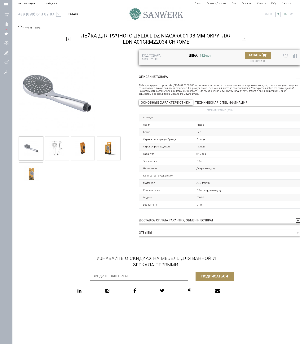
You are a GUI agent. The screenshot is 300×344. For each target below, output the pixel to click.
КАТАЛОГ (74, 14)
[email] (225, 290)
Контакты (286, 3)
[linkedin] (87, 290)
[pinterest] (197, 290)
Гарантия (246, 3)
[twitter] (169, 290)
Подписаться (214, 276)
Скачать (261, 3)
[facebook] (142, 290)
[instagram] (115, 290)
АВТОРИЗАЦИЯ (26, 3)
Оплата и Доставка (216, 3)
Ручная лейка (33, 27)
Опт (234, 3)
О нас (198, 3)
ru (286, 13)
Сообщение (50, 3)
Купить (258, 55)
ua (291, 13)
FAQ (273, 3)
